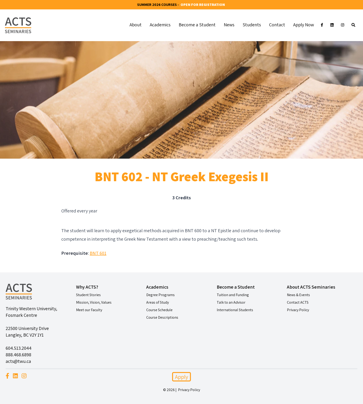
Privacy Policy (298, 309)
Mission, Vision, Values (94, 302)
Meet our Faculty (89, 309)
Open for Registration (203, 4)
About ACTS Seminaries (311, 287)
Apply (181, 376)
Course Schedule (159, 309)
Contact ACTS (298, 302)
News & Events (298, 294)
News (229, 25)
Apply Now (303, 25)
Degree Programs (160, 294)
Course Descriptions (162, 317)
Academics (160, 25)
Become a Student (197, 25)
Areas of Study (157, 302)
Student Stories (88, 294)
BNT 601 (98, 253)
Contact (277, 25)
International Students (235, 309)
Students (252, 25)
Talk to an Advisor (231, 302)
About (136, 25)
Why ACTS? (87, 287)
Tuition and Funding (233, 294)
